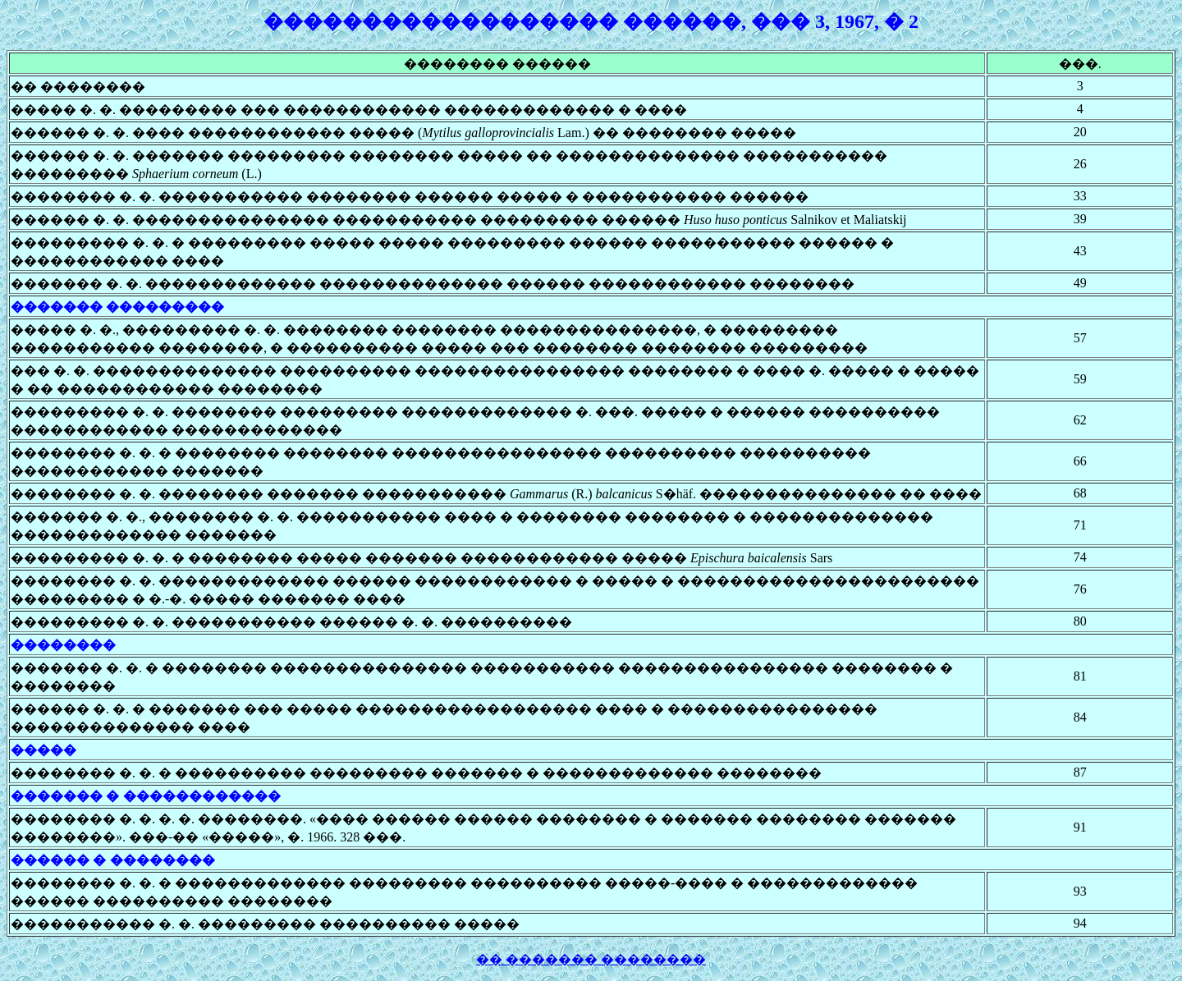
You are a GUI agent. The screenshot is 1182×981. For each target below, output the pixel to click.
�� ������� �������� (591, 959)
